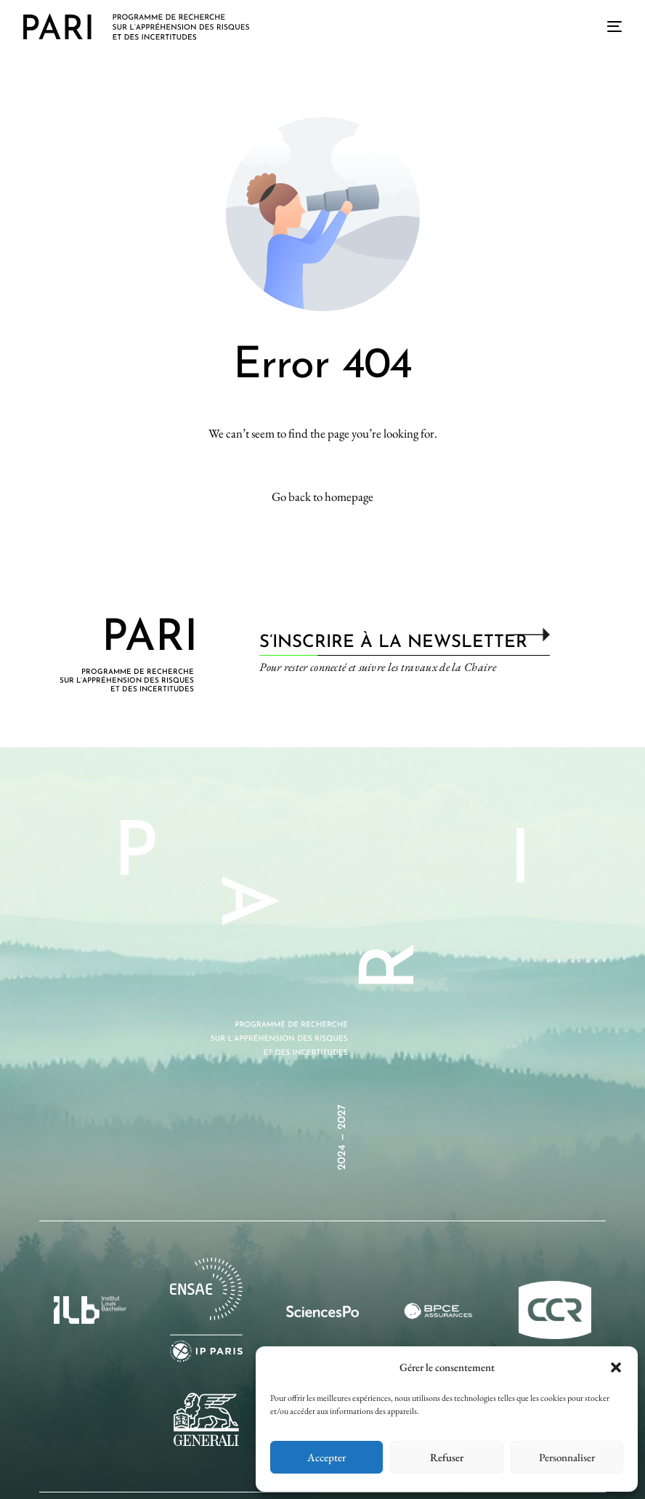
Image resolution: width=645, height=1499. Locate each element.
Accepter (326, 1457)
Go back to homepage (322, 497)
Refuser (446, 1457)
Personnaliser (567, 1457)
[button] (616, 1367)
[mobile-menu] (609, 26)
